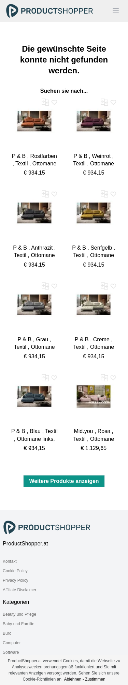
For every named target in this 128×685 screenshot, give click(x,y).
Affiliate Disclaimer (19, 590)
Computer (12, 643)
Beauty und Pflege (19, 614)
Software (11, 652)
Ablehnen (73, 679)
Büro (7, 633)
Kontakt (10, 561)
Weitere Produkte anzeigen (64, 481)
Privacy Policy (15, 580)
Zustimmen (95, 679)
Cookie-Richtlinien (40, 679)
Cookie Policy (15, 571)
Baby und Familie (18, 623)
